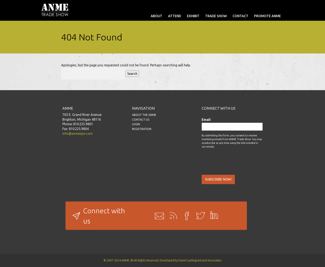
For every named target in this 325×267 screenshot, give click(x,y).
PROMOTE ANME (267, 16)
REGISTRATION (141, 129)
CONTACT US (140, 119)
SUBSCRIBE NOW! (218, 179)
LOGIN (136, 124)
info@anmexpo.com (77, 133)
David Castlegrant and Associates (200, 260)
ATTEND (174, 16)
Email (207, 119)
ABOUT (156, 16)
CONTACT (240, 16)
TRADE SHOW (216, 16)
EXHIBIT (193, 16)
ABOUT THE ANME (144, 115)
